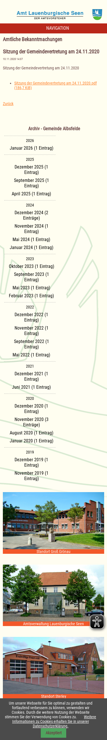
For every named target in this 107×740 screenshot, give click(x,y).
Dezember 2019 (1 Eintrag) (31, 462)
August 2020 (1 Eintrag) (31, 433)
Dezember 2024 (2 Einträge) (31, 215)
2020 (30, 398)
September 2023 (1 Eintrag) (31, 277)
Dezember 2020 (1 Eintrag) (31, 408)
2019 (30, 452)
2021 (30, 366)
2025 (30, 159)
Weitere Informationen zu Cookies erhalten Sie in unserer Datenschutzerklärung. (54, 721)
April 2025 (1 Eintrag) (31, 193)
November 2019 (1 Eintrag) (32, 475)
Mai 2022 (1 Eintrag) (31, 355)
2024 (30, 205)
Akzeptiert (54, 733)
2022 (30, 307)
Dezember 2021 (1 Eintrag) (31, 376)
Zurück (8, 103)
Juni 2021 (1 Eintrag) (31, 387)
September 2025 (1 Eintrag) (31, 183)
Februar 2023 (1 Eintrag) (31, 295)
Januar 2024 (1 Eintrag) (31, 247)
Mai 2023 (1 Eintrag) (31, 287)
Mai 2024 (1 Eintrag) (31, 239)
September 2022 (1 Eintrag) (31, 344)
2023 (30, 258)
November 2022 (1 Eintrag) (32, 330)
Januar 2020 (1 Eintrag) (31, 441)
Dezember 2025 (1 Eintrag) (31, 169)
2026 (30, 140)
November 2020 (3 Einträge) (32, 422)
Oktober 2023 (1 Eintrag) (31, 266)
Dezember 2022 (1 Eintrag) (31, 317)
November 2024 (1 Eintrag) (32, 228)
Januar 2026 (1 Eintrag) (31, 148)
